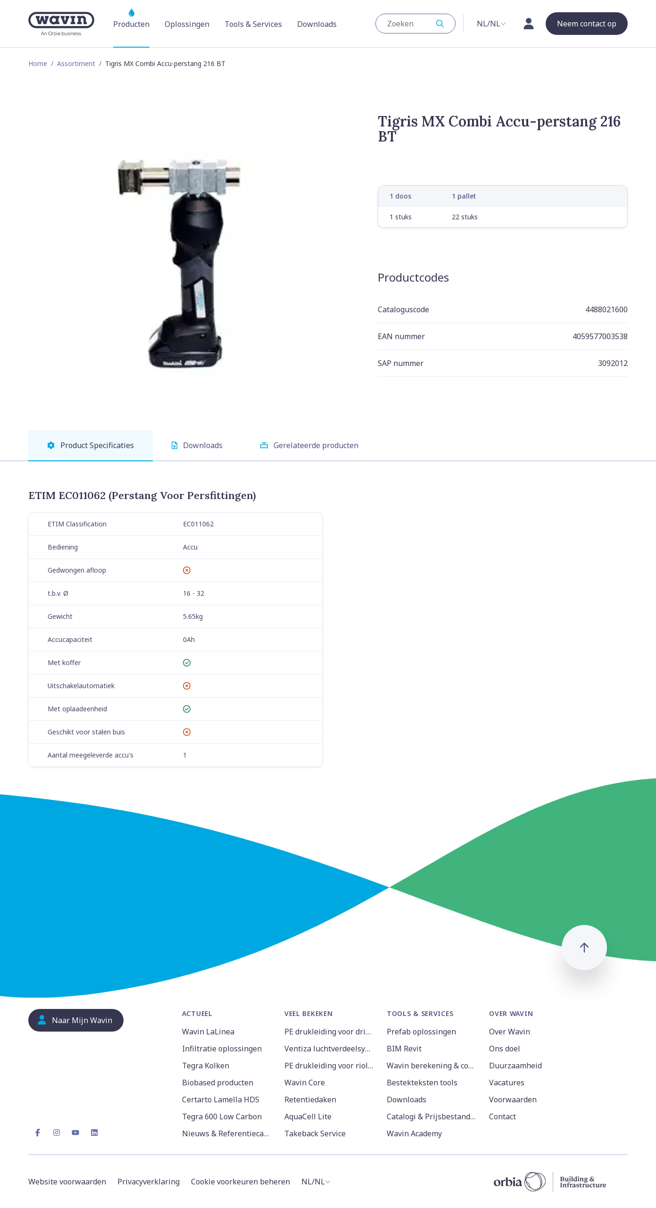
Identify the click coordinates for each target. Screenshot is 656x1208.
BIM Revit (404, 1048)
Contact (502, 1116)
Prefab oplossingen (421, 1031)
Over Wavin (509, 1031)
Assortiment (76, 63)
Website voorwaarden (67, 1181)
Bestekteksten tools (422, 1082)
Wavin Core (304, 1082)
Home (37, 63)
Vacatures (506, 1082)
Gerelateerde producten (309, 445)
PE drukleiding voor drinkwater (329, 1031)
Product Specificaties (90, 445)
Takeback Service (315, 1133)
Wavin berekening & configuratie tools (432, 1065)
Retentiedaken (310, 1099)
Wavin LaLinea (208, 1031)
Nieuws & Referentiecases (227, 1133)
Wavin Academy (414, 1133)
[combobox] (415, 23)
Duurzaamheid (515, 1065)
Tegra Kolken (205, 1065)
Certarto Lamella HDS (220, 1099)
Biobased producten (217, 1082)
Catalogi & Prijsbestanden (432, 1116)
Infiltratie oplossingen (222, 1048)
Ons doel (504, 1048)
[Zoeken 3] (410, 23)
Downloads (197, 445)
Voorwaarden (513, 1099)
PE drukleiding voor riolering (329, 1065)
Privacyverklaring (148, 1181)
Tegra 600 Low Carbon (222, 1116)
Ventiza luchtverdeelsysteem (329, 1048)
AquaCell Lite (308, 1116)
